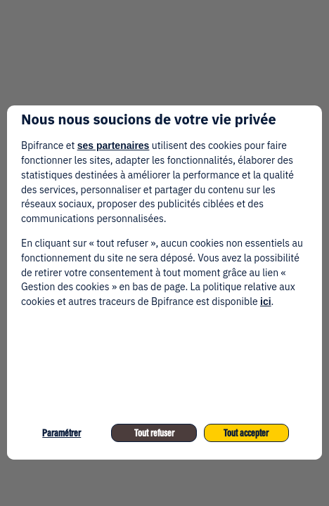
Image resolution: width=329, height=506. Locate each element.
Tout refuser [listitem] (154, 433)
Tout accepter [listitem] (246, 433)
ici (265, 301)
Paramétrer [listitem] (61, 433)
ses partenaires (113, 145)
